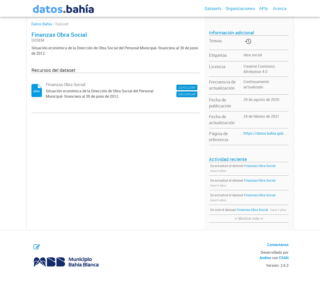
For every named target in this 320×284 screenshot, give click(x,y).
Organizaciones (240, 8)
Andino (265, 257)
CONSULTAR (187, 87)
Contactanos (278, 244)
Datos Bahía (41, 24)
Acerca (279, 8)
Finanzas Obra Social (260, 166)
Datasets (213, 8)
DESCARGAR (187, 94)
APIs (263, 8)
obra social (252, 54)
